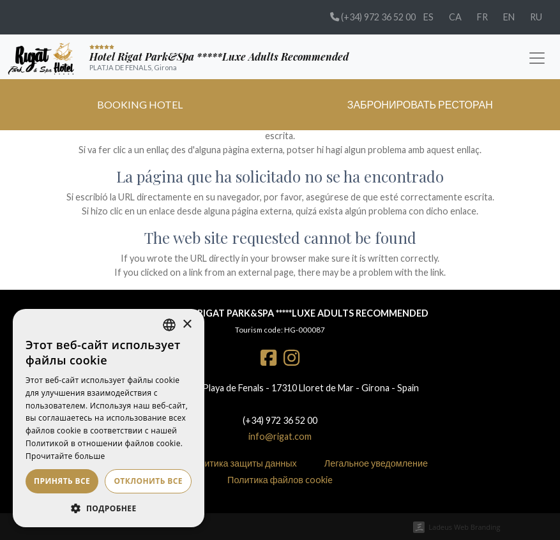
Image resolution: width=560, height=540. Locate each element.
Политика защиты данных (242, 463)
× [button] (187, 324)
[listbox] (169, 325)
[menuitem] (428, 17)
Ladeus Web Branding (464, 527)
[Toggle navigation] (537, 56)
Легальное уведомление (376, 463)
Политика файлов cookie (280, 479)
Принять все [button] (62, 481)
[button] (109, 508)
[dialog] (108, 418)
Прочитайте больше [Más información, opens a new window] (65, 456)
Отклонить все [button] (148, 481)
